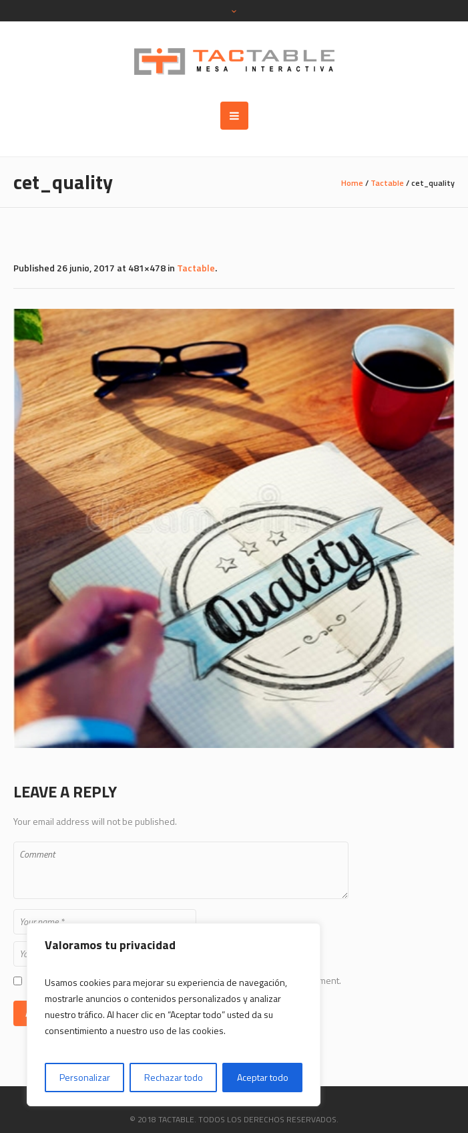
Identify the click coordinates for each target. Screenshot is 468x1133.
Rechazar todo (173, 1077)
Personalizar (84, 1077)
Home (352, 182)
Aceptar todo (262, 1077)
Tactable (387, 182)
